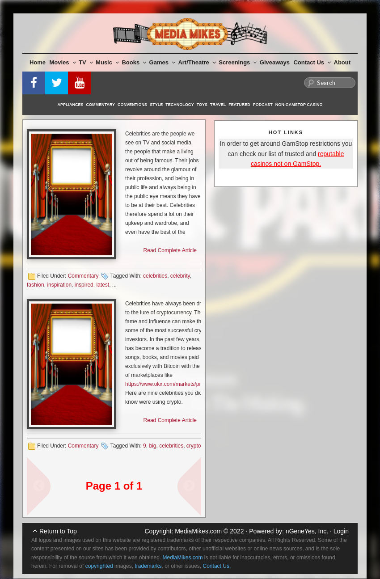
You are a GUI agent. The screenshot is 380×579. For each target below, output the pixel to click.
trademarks (148, 566)
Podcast (263, 104)
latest (102, 285)
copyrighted (99, 566)
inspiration (59, 285)
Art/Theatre (196, 62)
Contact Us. (217, 566)
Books (134, 62)
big (152, 446)
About (342, 62)
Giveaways (275, 62)
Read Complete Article (170, 250)
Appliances (71, 104)
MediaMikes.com (198, 531)
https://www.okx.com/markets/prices (168, 384)
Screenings (238, 62)
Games (162, 62)
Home (38, 62)
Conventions (132, 104)
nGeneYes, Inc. (307, 531)
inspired (84, 285)
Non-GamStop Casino (299, 104)
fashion (35, 285)
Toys (202, 104)
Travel (218, 104)
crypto (193, 446)
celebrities (155, 276)
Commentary (100, 104)
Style (156, 104)
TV (86, 62)
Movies (63, 62)
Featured (239, 104)
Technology (179, 104)
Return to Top (58, 531)
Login (341, 531)
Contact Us (312, 62)
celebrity (180, 276)
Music (107, 62)
